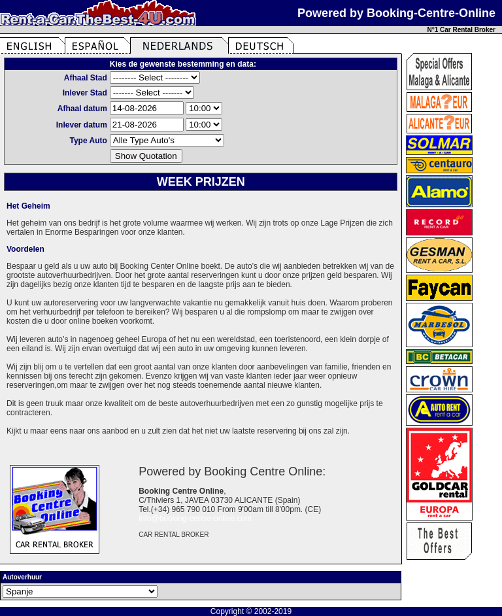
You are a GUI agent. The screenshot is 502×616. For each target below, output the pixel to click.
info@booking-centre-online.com (195, 518)
